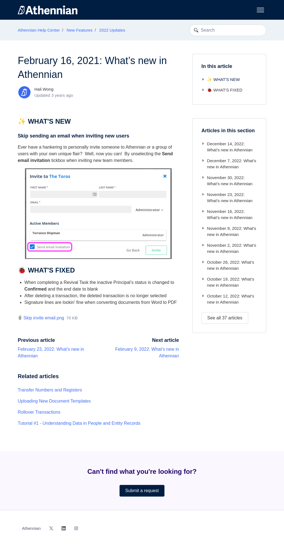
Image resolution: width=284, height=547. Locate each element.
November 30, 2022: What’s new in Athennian (226, 180)
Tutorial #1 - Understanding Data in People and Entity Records (79, 423)
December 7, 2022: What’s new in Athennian (228, 163)
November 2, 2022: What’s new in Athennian (228, 248)
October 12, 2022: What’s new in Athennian (227, 299)
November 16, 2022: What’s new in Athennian (226, 214)
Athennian (31, 528)
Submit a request (142, 490)
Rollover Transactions (39, 412)
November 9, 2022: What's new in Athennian (228, 231)
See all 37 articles (224, 318)
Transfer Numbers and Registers (50, 390)
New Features (79, 30)
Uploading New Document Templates (54, 401)
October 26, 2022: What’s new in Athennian (227, 265)
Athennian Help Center (39, 30)
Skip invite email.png (43, 318)
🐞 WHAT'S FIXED (221, 90)
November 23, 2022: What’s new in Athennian (226, 197)
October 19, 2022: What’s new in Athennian (227, 282)
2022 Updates (112, 30)
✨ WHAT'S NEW (220, 79)
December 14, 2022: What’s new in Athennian (226, 146)
